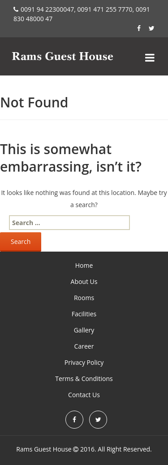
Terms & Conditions (84, 378)
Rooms (84, 297)
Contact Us (84, 394)
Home (84, 265)
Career (84, 346)
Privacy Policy (84, 362)
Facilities (84, 314)
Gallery (84, 330)
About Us (84, 281)
